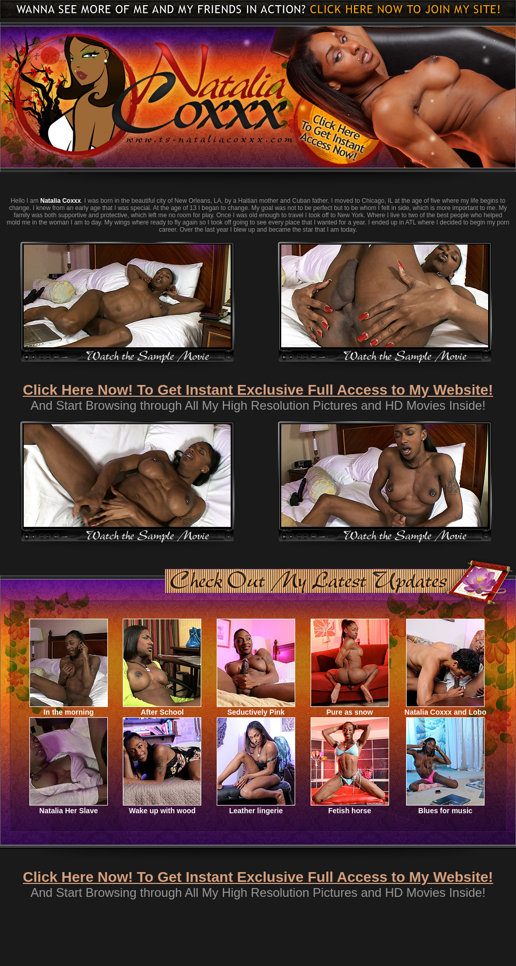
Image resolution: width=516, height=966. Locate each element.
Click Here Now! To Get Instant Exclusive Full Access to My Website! (258, 390)
